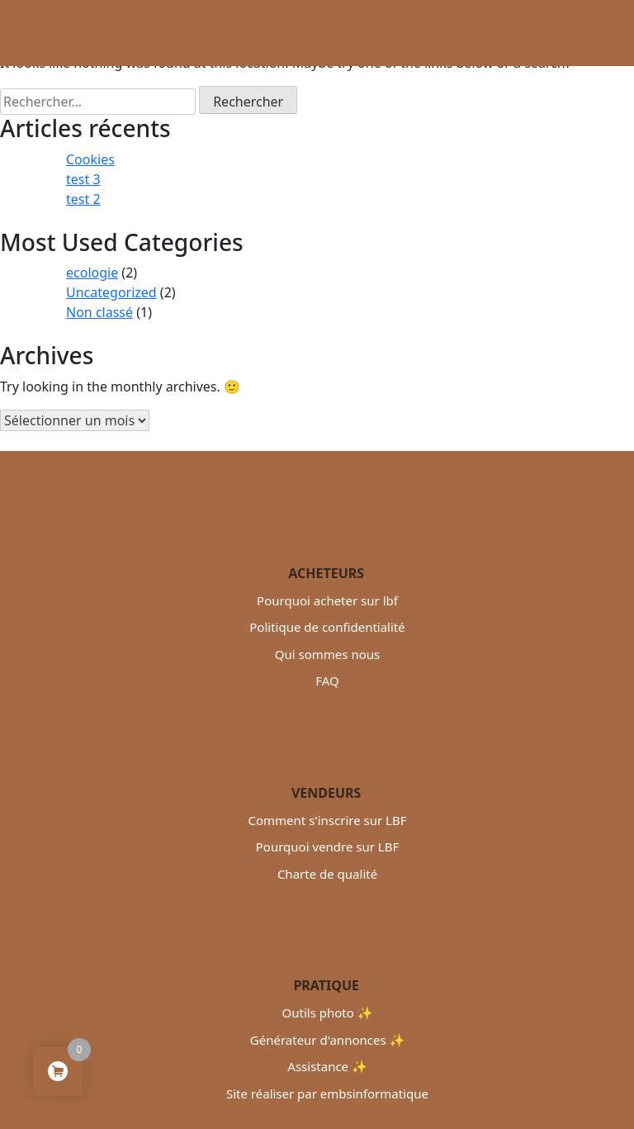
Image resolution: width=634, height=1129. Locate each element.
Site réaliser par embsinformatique (327, 1093)
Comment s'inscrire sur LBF (327, 820)
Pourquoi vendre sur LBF (327, 846)
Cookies (90, 159)
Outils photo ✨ (327, 1012)
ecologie (92, 272)
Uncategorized (111, 292)
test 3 (83, 179)
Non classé (99, 312)
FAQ (327, 680)
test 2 (83, 199)
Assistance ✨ (327, 1066)
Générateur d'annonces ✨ (327, 1040)
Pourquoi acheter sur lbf (327, 600)
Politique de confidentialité (327, 627)
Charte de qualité (327, 874)
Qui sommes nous (327, 654)
